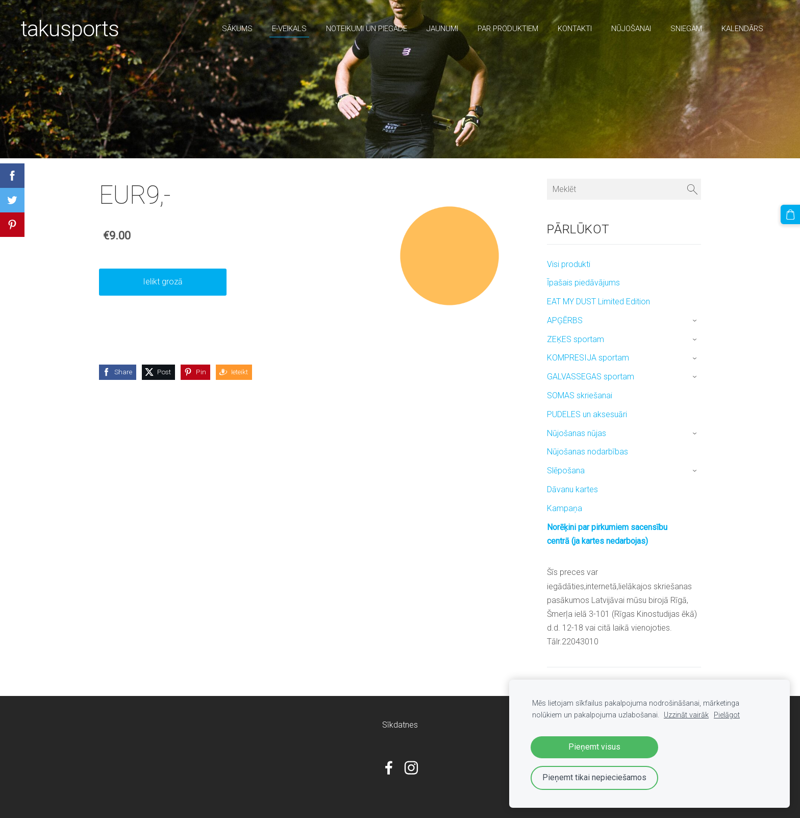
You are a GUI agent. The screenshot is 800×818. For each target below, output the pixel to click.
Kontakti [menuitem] (575, 28)
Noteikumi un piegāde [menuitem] (366, 28)
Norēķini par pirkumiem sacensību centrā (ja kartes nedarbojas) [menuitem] (607, 534)
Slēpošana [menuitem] (566, 470)
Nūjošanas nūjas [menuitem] (576, 433)
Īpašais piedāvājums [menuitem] (583, 282)
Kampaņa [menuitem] (564, 508)
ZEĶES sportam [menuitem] (575, 339)
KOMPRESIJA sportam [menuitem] (588, 358)
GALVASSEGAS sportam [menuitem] (590, 376)
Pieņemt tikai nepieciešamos (594, 777)
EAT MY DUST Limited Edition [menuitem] (598, 301)
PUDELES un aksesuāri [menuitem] (587, 414)
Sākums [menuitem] (237, 28)
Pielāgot (727, 715)
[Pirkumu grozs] (790, 214)
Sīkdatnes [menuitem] (400, 725)
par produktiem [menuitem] (508, 28)
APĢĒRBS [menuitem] (565, 320)
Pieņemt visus (594, 747)
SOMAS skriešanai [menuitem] (579, 395)
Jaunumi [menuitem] (442, 28)
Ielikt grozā (163, 281)
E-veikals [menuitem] (289, 28)
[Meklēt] (624, 189)
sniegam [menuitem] (686, 28)
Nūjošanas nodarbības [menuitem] (587, 451)
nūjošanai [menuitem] (631, 28)
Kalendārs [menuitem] (742, 28)
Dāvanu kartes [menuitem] (572, 489)
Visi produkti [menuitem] (568, 264)
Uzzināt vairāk (686, 715)
